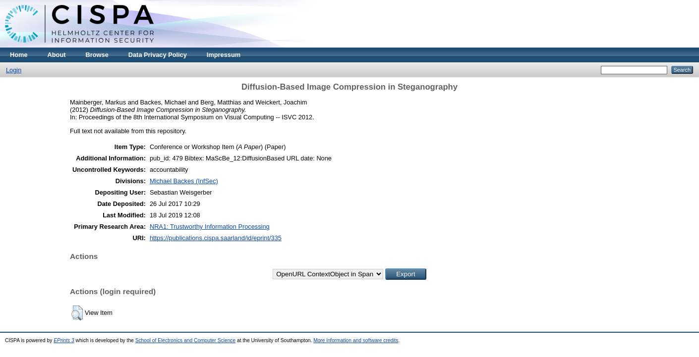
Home (19, 54)
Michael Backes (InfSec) (184, 181)
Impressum (223, 54)
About (57, 54)
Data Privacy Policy (157, 54)
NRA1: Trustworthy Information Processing (210, 226)
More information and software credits (355, 340)
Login (13, 70)
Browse (97, 54)
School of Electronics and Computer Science (185, 340)
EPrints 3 (64, 340)
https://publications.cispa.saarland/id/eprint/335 (216, 238)
